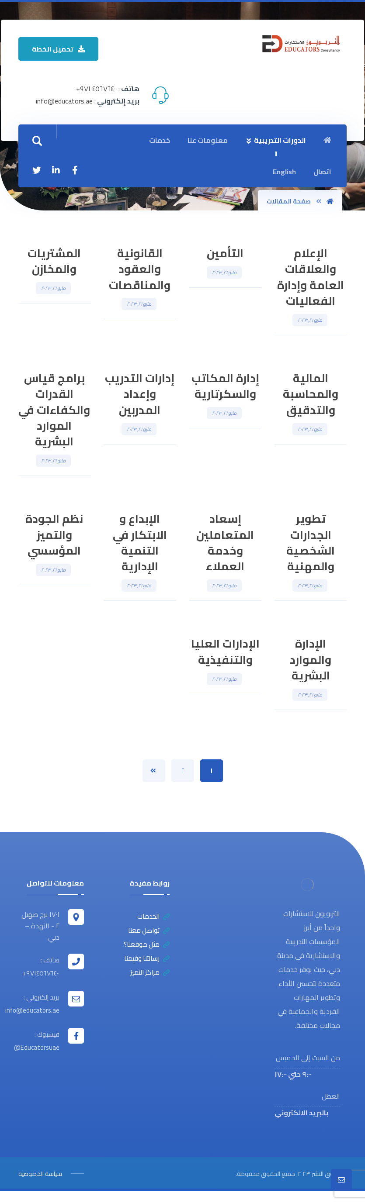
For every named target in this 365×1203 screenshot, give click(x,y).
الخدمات (153, 916)
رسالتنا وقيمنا (147, 958)
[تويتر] (36, 170)
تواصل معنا (149, 930)
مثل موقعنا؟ (147, 944)
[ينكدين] (56, 170)
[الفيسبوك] (75, 170)
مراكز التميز (150, 972)
